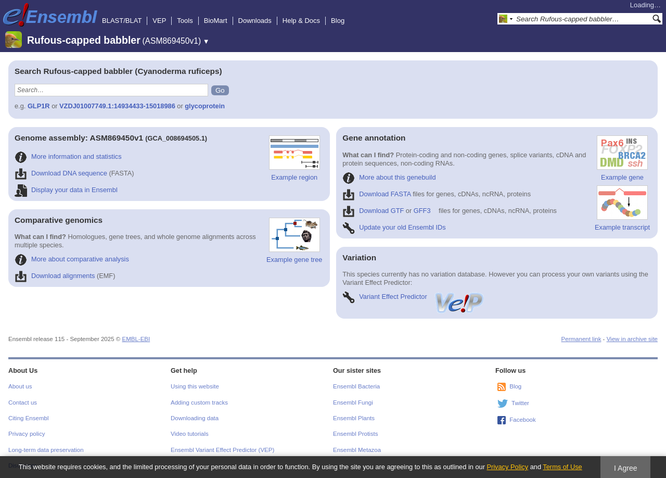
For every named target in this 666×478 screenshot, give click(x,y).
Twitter (520, 403)
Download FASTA (376, 194)
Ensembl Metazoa (357, 450)
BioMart (215, 20)
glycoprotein (205, 106)
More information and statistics (68, 156)
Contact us (22, 402)
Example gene (622, 158)
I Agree (625, 468)
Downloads (255, 20)
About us (20, 386)
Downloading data (195, 418)
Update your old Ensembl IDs (393, 227)
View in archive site (632, 339)
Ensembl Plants (354, 418)
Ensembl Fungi (353, 402)
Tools (185, 20)
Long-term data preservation (46, 450)
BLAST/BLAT (122, 20)
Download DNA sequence (61, 173)
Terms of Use (562, 467)
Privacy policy (26, 434)
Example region (294, 158)
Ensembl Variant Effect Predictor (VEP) (222, 450)
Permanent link (581, 339)
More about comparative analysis (72, 259)
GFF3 (422, 211)
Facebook (522, 420)
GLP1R (39, 106)
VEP (159, 20)
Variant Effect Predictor (413, 296)
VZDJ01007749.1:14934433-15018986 (117, 106)
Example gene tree (294, 240)
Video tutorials (190, 434)
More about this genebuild (389, 177)
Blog (337, 20)
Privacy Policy (507, 467)
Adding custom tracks (199, 402)
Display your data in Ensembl (66, 190)
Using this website (195, 386)
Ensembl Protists (355, 434)
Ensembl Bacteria (356, 386)
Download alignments (55, 276)
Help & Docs (301, 20)
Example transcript (622, 208)
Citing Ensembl (28, 418)
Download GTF (373, 211)
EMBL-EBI (136, 339)
